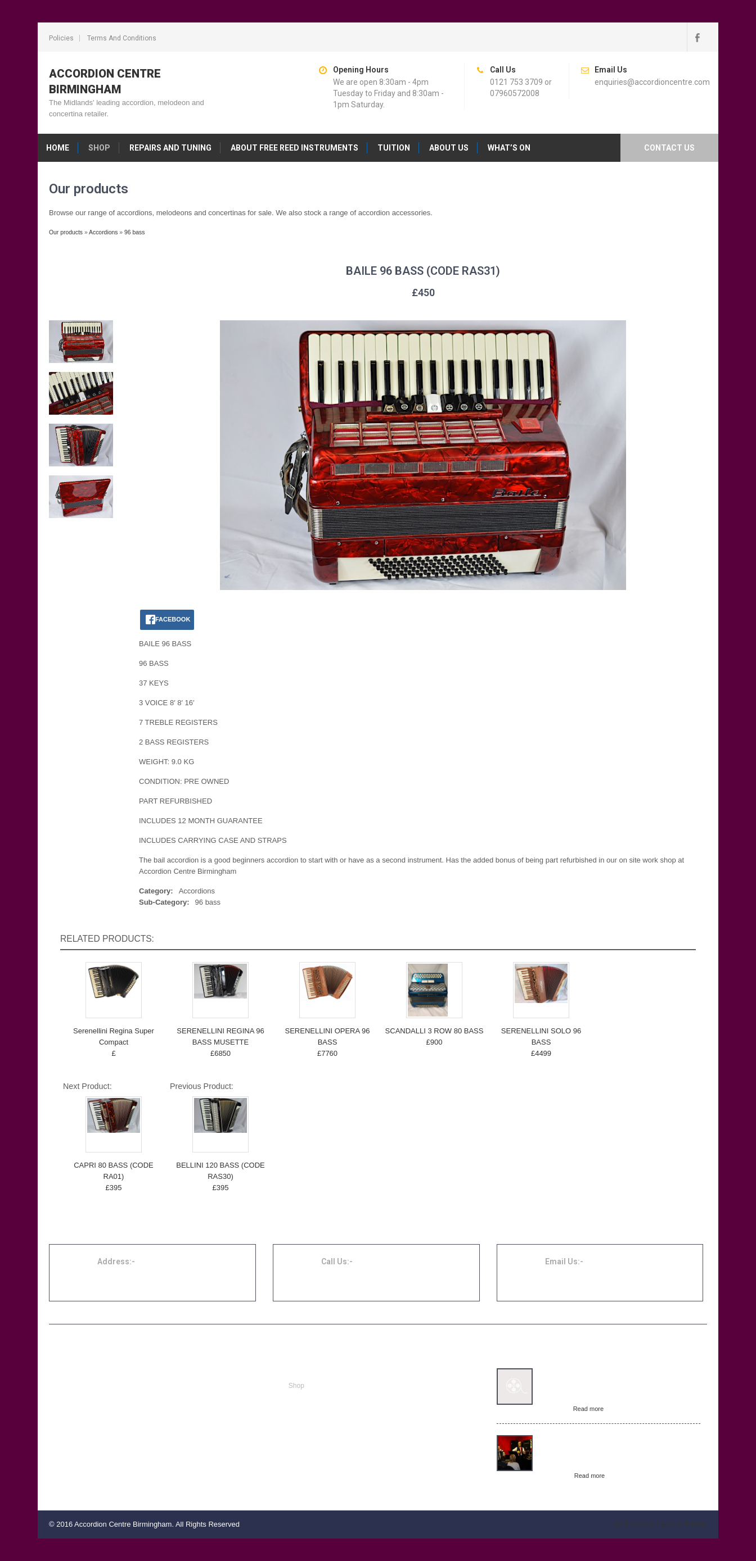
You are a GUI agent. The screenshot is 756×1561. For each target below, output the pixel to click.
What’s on (509, 147)
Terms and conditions (121, 38)
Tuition (393, 147)
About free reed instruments (294, 147)
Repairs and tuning (170, 147)
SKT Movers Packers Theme (660, 1524)
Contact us (669, 147)
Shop (99, 147)
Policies (61, 38)
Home (57, 147)
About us (449, 147)
